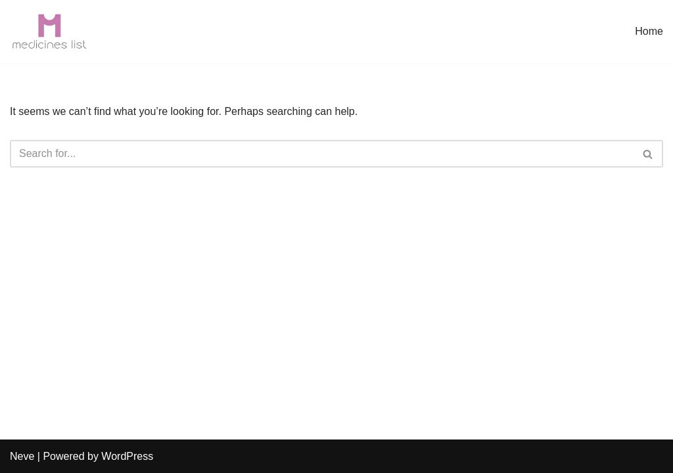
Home (649, 31)
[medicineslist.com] (49, 31)
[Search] (322, 154)
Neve (22, 456)
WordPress (127, 456)
